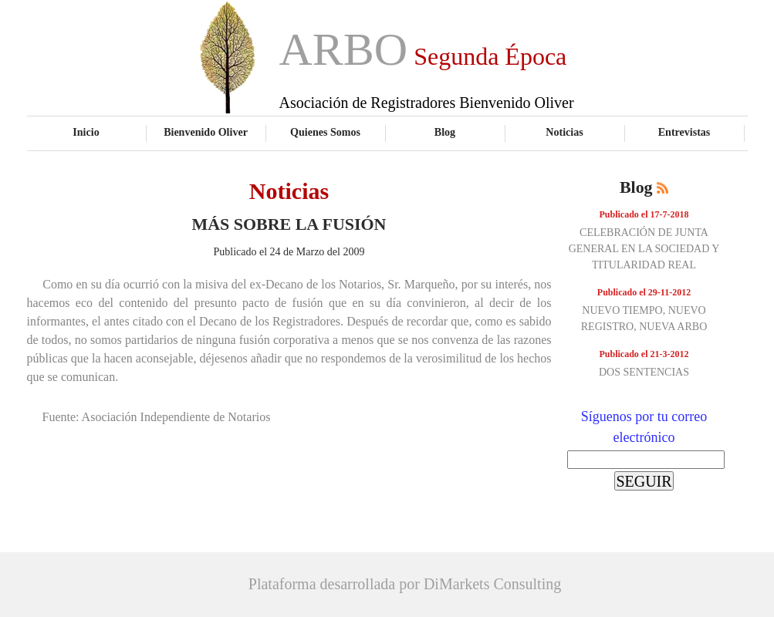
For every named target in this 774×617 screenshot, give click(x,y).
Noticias (564, 132)
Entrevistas (684, 132)
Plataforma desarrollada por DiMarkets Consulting (404, 583)
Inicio (86, 132)
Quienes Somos (325, 132)
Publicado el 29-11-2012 (644, 292)
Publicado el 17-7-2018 (644, 214)
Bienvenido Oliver (206, 132)
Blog (444, 132)
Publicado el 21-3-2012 (644, 354)
